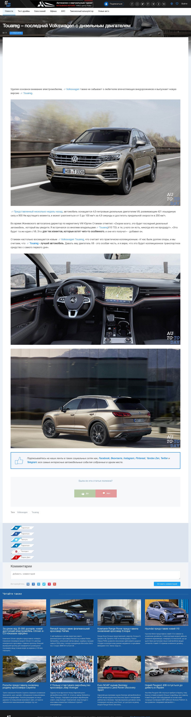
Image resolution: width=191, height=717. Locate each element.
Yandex (49, 555)
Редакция (134, 696)
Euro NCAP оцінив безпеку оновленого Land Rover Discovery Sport (116, 659)
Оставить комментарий (167, 555)
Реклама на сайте (138, 692)
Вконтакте (116, 458)
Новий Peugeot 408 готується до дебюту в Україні (164, 658)
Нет (106, 493)
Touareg (27, 93)
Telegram (32, 462)
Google (54, 555)
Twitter (164, 458)
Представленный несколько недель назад (38, 212)
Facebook (104, 458)
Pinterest (140, 458)
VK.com (28, 555)
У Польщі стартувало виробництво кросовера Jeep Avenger (70, 658)
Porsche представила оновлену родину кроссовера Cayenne (21, 658)
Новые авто (103, 11)
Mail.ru (38, 555)
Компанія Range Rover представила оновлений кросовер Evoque (117, 601)
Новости (9, 11)
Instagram (128, 458)
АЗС (63, 11)
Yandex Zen (152, 458)
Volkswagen (72, 89)
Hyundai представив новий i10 (162, 600)
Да (85, 493)
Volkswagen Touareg (72, 239)
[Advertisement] (95, 65)
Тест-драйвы (24, 11)
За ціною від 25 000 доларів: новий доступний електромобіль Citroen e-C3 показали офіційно (23, 602)
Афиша (53, 11)
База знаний (39, 11)
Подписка (110, 709)
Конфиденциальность (140, 688)
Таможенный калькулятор (82, 11)
